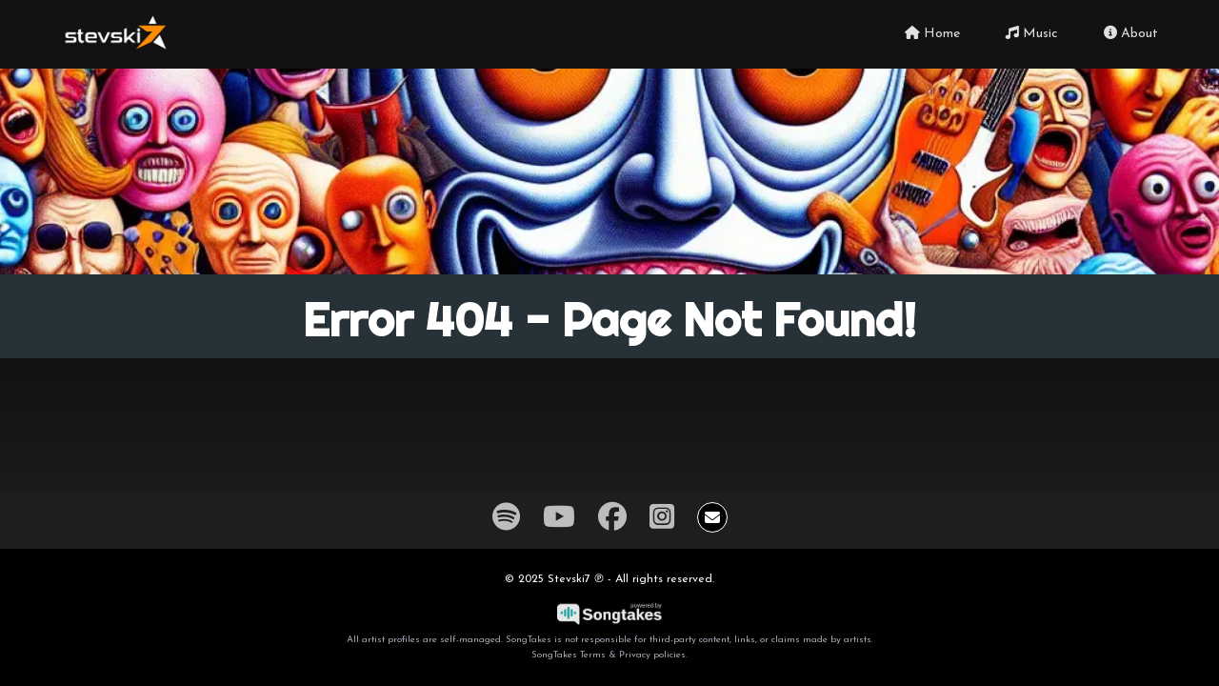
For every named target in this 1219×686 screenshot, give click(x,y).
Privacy (634, 655)
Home (932, 34)
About (1131, 34)
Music (1032, 34)
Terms (593, 655)
